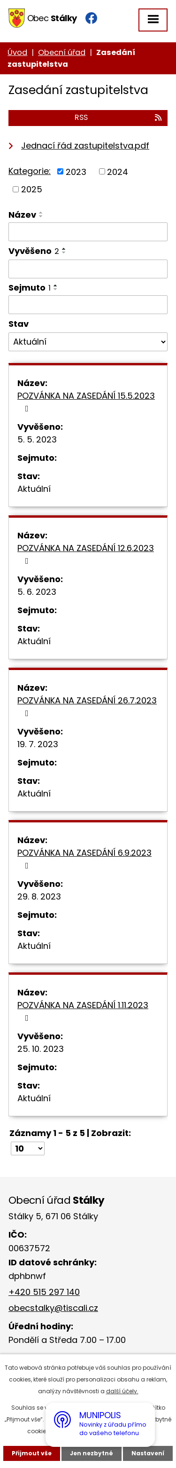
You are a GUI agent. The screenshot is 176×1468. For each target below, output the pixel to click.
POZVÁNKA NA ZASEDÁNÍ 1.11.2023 (82, 1010)
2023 (76, 171)
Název (22, 215)
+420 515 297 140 (44, 1292)
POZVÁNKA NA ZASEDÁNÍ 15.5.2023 (86, 401)
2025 (31, 189)
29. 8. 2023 (39, 896)
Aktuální (34, 489)
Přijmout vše (32, 1453)
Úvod (17, 52)
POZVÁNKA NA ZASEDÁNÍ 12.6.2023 (85, 553)
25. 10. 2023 (40, 1049)
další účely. (122, 1391)
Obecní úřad (61, 52)
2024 (117, 171)
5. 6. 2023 (36, 592)
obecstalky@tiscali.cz (53, 1308)
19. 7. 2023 (37, 744)
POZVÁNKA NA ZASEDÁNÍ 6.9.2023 (84, 858)
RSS (119, 117)
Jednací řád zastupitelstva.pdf (85, 145)
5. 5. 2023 (37, 439)
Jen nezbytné (91, 1453)
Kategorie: (29, 171)
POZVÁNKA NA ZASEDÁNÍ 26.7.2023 (87, 706)
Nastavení (147, 1453)
